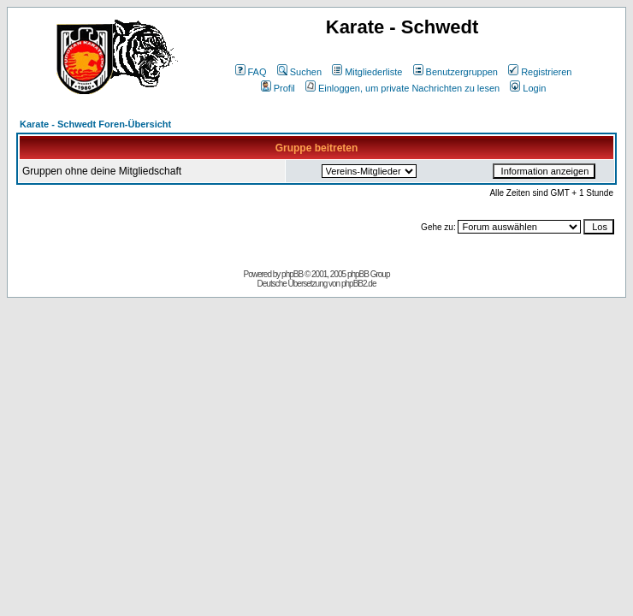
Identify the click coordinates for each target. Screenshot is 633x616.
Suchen (299, 72)
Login (528, 88)
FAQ (251, 72)
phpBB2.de (358, 283)
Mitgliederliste (367, 72)
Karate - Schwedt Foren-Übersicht (95, 124)
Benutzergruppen (455, 72)
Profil (278, 88)
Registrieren (539, 72)
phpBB (292, 274)
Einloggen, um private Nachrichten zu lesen (402, 88)
